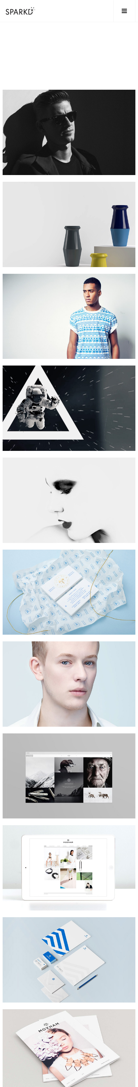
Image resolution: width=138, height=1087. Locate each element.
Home (9, 64)
